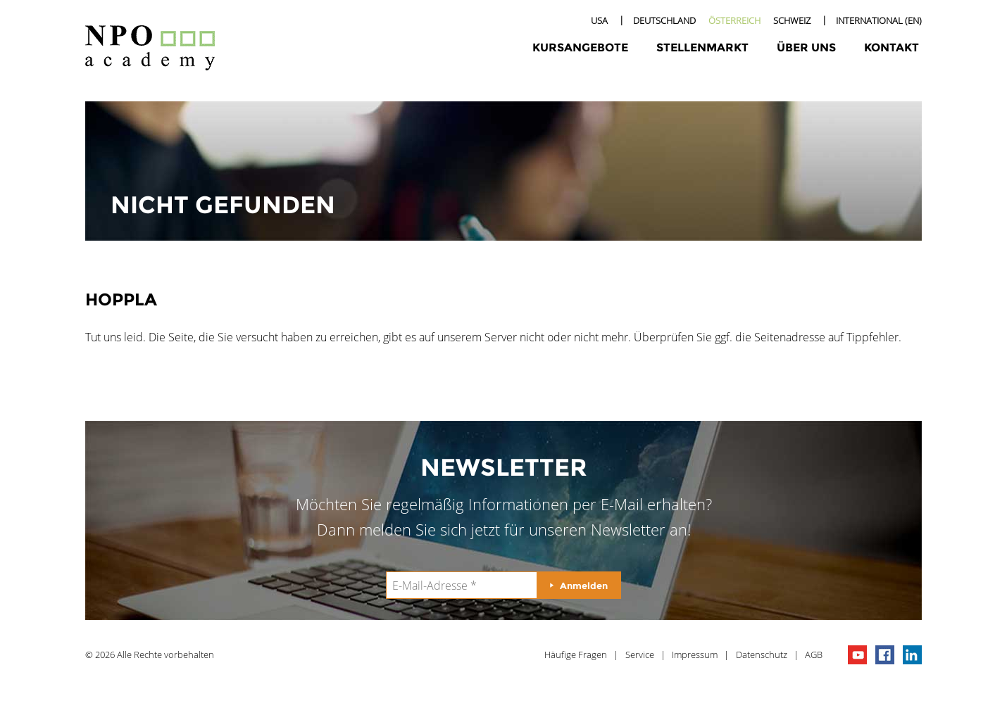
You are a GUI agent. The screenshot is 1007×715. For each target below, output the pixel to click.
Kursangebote (580, 47)
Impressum (695, 654)
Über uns (806, 47)
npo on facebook (884, 654)
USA (599, 20)
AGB (814, 654)
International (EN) (879, 20)
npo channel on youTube (857, 654)
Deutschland (664, 20)
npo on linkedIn (912, 654)
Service (639, 654)
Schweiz (792, 20)
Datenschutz (761, 654)
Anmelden (584, 585)
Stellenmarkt (702, 47)
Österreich (734, 20)
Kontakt (891, 47)
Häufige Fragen (575, 654)
